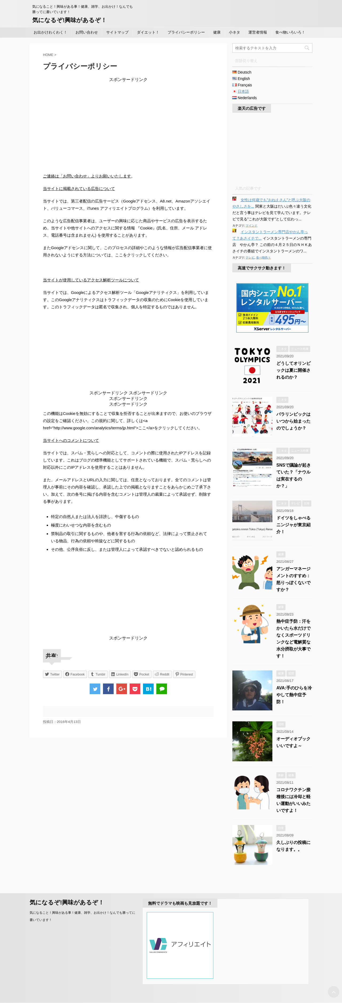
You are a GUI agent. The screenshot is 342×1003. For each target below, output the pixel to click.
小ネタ (234, 32)
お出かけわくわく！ (50, 32)
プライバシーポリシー (186, 32)
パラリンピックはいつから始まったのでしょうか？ (293, 421)
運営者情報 (257, 32)
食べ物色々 (263, 257)
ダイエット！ (148, 32)
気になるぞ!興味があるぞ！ (69, 20)
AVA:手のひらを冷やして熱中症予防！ (294, 695)
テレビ (250, 257)
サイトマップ (117, 32)
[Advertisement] (128, 120)
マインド (251, 225)
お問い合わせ (86, 32)
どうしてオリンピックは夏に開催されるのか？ (293, 370)
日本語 (243, 91)
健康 (217, 32)
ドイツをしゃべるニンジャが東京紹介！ (293, 525)
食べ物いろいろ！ (290, 32)
